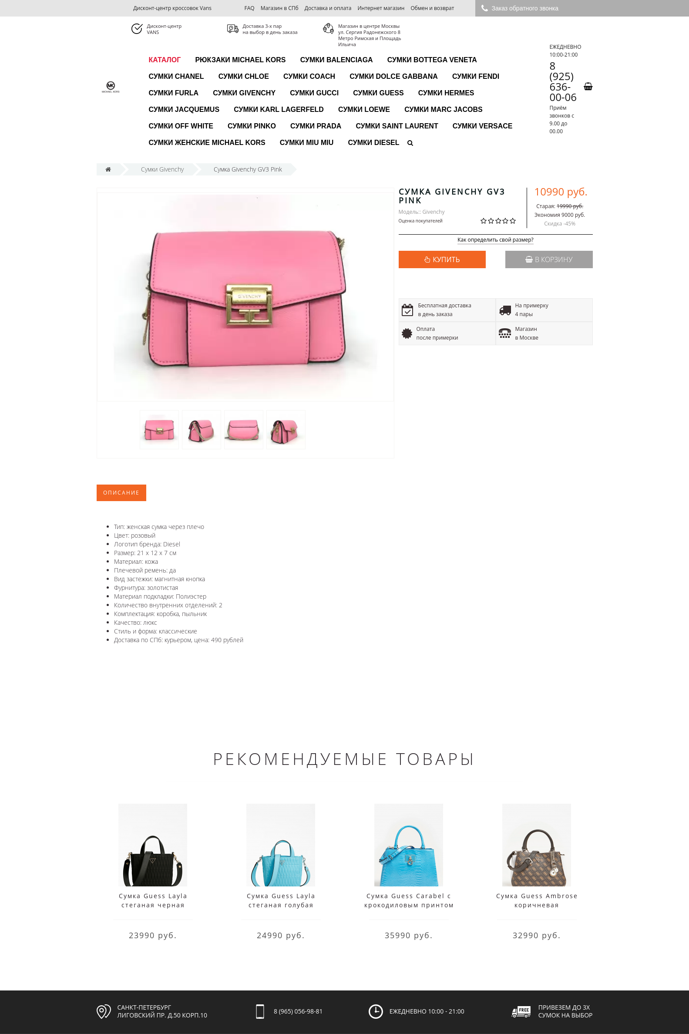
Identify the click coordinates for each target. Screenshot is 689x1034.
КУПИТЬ (446, 259)
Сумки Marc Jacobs (443, 109)
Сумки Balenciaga (336, 60)
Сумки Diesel (373, 142)
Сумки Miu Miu (306, 142)
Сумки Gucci (314, 93)
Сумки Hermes (446, 93)
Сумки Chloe (243, 76)
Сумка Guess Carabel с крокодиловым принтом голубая (409, 905)
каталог (165, 60)
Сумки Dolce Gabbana (394, 76)
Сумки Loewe (364, 109)
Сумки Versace (483, 126)
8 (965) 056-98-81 (298, 1011)
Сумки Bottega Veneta (432, 60)
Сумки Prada (315, 126)
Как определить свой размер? (495, 240)
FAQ (249, 8)
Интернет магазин (381, 8)
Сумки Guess (378, 93)
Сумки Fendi (475, 76)
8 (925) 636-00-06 (563, 81)
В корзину (548, 259)
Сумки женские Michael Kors (207, 142)
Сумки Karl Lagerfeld (279, 109)
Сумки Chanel (176, 76)
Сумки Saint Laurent (397, 126)
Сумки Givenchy (244, 93)
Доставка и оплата (328, 8)
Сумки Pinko (252, 126)
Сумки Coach (309, 76)
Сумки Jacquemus (184, 109)
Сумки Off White (181, 126)
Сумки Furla (174, 93)
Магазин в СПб (280, 8)
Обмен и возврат (432, 8)
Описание (121, 492)
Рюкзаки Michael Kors (240, 60)
